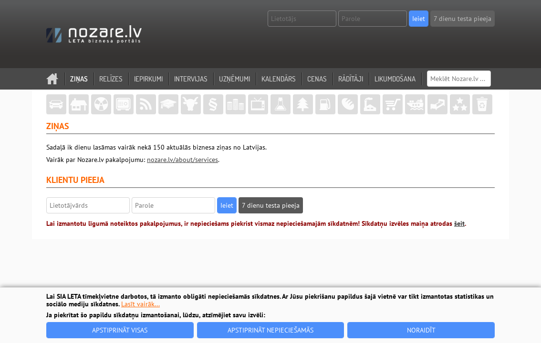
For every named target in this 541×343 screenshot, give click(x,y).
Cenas (317, 78)
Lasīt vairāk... (140, 304)
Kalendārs (278, 78)
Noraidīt (421, 330)
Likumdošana (395, 78)
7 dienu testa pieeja (462, 18)
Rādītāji (350, 78)
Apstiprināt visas (119, 330)
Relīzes (111, 78)
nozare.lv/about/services (182, 159)
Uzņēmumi (234, 78)
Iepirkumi (148, 78)
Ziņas (79, 78)
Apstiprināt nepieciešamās (270, 330)
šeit (459, 223)
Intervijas (191, 78)
